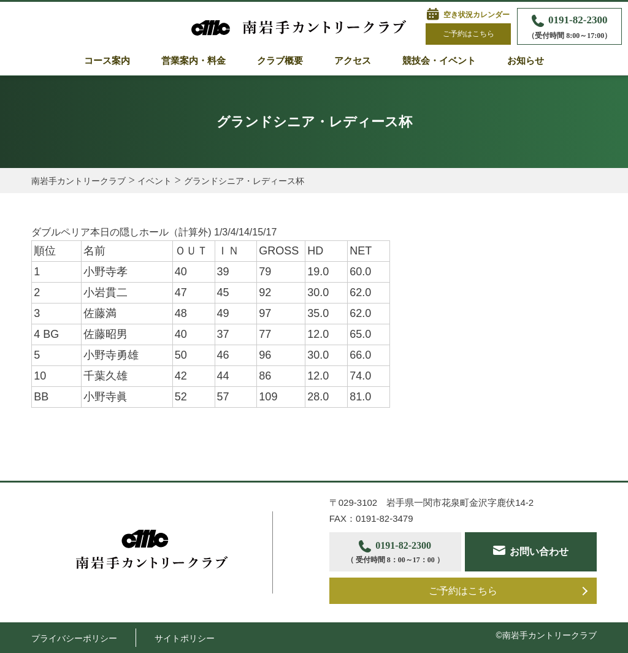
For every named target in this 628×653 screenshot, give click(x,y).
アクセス (352, 61)
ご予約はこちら (468, 33)
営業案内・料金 (193, 61)
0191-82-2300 (569, 28)
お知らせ (525, 61)
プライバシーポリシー (74, 638)
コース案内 (107, 61)
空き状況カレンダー (476, 14)
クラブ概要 (280, 61)
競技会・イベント (439, 61)
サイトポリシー (185, 638)
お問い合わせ (539, 551)
